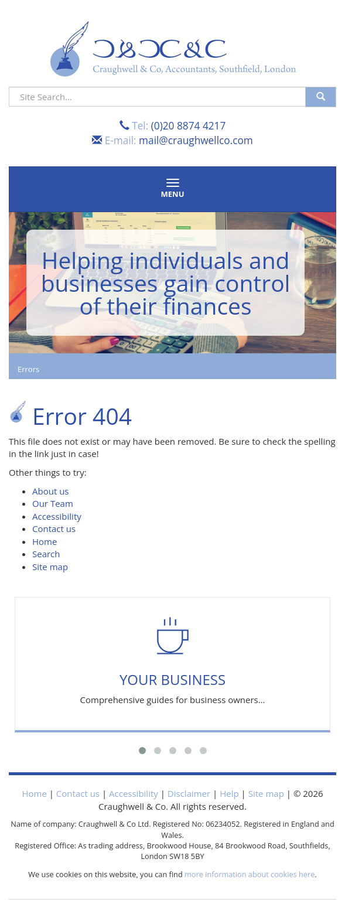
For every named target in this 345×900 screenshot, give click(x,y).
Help (229, 793)
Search (46, 554)
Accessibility (56, 516)
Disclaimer (189, 793)
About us (50, 491)
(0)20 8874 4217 (188, 125)
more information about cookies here (250, 874)
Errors (28, 369)
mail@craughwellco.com (196, 140)
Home (44, 541)
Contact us (54, 528)
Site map (50, 566)
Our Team (52, 503)
